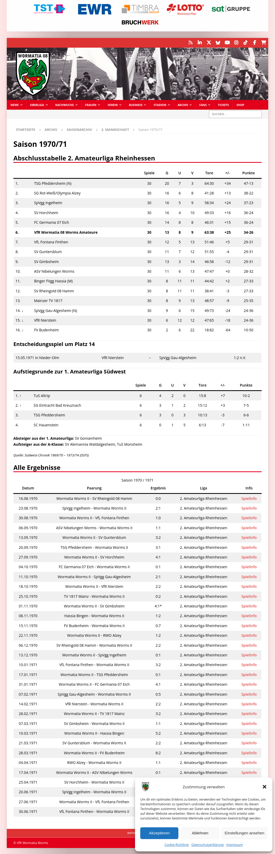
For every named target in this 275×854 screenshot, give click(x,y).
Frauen (91, 104)
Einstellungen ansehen (244, 833)
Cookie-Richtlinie (177, 844)
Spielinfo (249, 497)
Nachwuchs (64, 104)
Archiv (183, 104)
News (14, 104)
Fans (203, 104)
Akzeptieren (159, 833)
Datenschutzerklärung (207, 844)
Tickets (223, 104)
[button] (264, 786)
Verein (113, 104)
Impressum (234, 844)
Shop (240, 104)
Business (136, 104)
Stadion (160, 104)
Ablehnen (200, 833)
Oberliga (37, 104)
